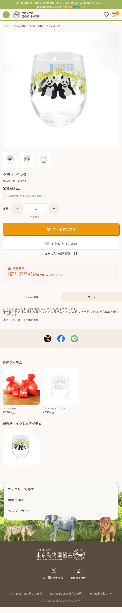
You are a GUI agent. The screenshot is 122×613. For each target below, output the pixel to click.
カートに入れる (64, 229)
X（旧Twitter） (54, 572)
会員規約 (76, 593)
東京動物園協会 (99, 593)
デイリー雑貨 (35, 26)
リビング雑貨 (18, 26)
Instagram (79, 572)
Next (117, 90)
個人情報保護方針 (60, 593)
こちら (76, 7)
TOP (5, 26)
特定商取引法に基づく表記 (26, 593)
